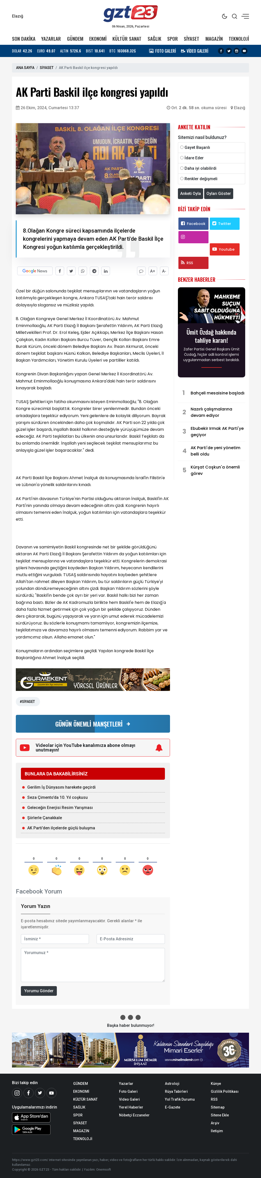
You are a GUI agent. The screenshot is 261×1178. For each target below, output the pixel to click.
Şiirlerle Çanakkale (44, 817)
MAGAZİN (214, 38)
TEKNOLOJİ (239, 38)
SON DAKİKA (23, 38)
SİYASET (191, 38)
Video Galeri (129, 1099)
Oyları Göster (218, 193)
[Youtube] (51, 1093)
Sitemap (218, 1107)
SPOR (172, 38)
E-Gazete (172, 1107)
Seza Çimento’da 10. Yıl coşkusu (57, 797)
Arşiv (215, 1123)
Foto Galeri (128, 1091)
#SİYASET (27, 702)
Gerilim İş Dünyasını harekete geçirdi (61, 787)
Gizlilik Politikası (225, 1091)
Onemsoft (103, 1169)
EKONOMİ (98, 38)
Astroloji (172, 1084)
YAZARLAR (51, 38)
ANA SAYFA (25, 68)
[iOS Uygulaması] (38, 1117)
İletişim (217, 1131)
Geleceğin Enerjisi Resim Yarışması (60, 807)
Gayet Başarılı (197, 147)
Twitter (221, 223)
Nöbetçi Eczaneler (134, 1115)
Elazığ (239, 107)
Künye (216, 1084)
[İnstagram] (17, 1093)
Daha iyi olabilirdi (200, 168)
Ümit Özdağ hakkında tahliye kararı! (211, 336)
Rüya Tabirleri (176, 1091)
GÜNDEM (75, 38)
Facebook (193, 223)
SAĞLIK (154, 38)
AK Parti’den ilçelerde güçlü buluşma (61, 828)
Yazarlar (126, 1084)
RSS (187, 262)
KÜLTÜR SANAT (126, 38)
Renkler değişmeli (201, 178)
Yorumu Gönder (39, 990)
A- (164, 271)
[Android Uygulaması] (38, 1130)
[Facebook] (28, 1093)
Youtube (223, 249)
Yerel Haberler (131, 1107)
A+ (152, 271)
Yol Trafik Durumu (180, 1099)
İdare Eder (194, 157)
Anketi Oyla (190, 193)
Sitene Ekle (220, 1115)
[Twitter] (40, 1093)
